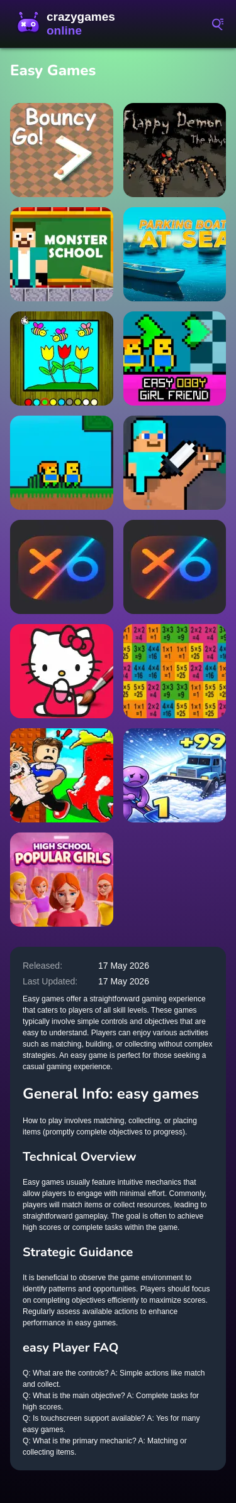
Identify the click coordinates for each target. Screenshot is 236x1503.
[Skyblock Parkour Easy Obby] (61, 463)
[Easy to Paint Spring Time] (61, 358)
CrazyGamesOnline (69, 24)
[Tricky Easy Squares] (175, 671)
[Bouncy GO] (61, 150)
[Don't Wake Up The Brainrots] (61, 775)
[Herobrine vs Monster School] (61, 254)
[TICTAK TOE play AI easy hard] (175, 567)
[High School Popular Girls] (61, 879)
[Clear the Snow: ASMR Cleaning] (175, 775)
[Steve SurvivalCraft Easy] (175, 463)
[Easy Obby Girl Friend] (175, 358)
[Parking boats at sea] (175, 254)
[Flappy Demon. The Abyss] (175, 150)
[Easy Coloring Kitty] (61, 671)
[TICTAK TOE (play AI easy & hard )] (61, 567)
